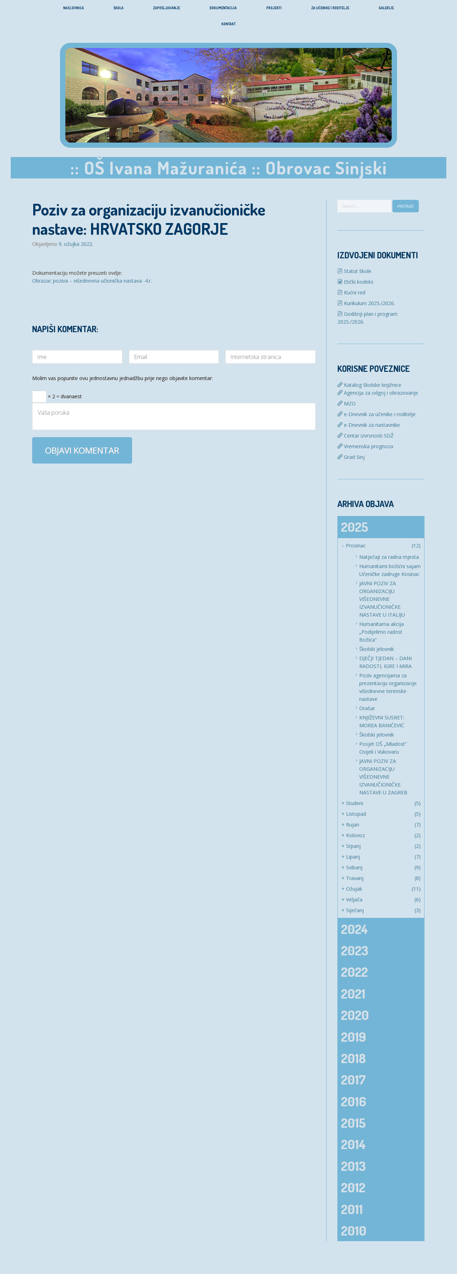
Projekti (274, 8)
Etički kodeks (355, 281)
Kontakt (228, 24)
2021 (353, 993)
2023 (354, 950)
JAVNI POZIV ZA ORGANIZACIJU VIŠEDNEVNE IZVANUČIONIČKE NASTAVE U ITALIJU (382, 599)
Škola (119, 8)
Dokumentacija (223, 8)
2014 (353, 1144)
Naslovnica (73, 8)
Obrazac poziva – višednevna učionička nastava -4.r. (92, 280)
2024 (354, 929)
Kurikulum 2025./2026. (366, 303)
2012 (353, 1187)
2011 (352, 1209)
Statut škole (354, 271)
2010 (353, 1230)
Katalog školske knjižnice (369, 384)
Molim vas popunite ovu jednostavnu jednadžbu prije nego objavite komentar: (122, 378)
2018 (353, 1058)
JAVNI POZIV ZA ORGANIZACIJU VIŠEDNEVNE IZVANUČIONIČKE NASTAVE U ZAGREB (383, 777)
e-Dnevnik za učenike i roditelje (376, 414)
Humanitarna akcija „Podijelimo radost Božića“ (381, 632)
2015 (353, 1122)
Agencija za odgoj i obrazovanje (377, 392)
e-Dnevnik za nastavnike (368, 424)
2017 (353, 1079)
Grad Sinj (351, 457)
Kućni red (351, 292)
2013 (353, 1166)
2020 (355, 1015)
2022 (354, 972)
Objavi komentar (82, 450)
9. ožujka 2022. (76, 244)
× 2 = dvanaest (57, 394)
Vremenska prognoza (365, 446)
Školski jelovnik (376, 649)
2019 (353, 1036)
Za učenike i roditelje (330, 8)
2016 (353, 1101)
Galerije (386, 8)
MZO (346, 403)
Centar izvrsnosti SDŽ (365, 435)
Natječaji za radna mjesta (389, 556)
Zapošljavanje (166, 8)
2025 (354, 527)
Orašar (367, 708)
